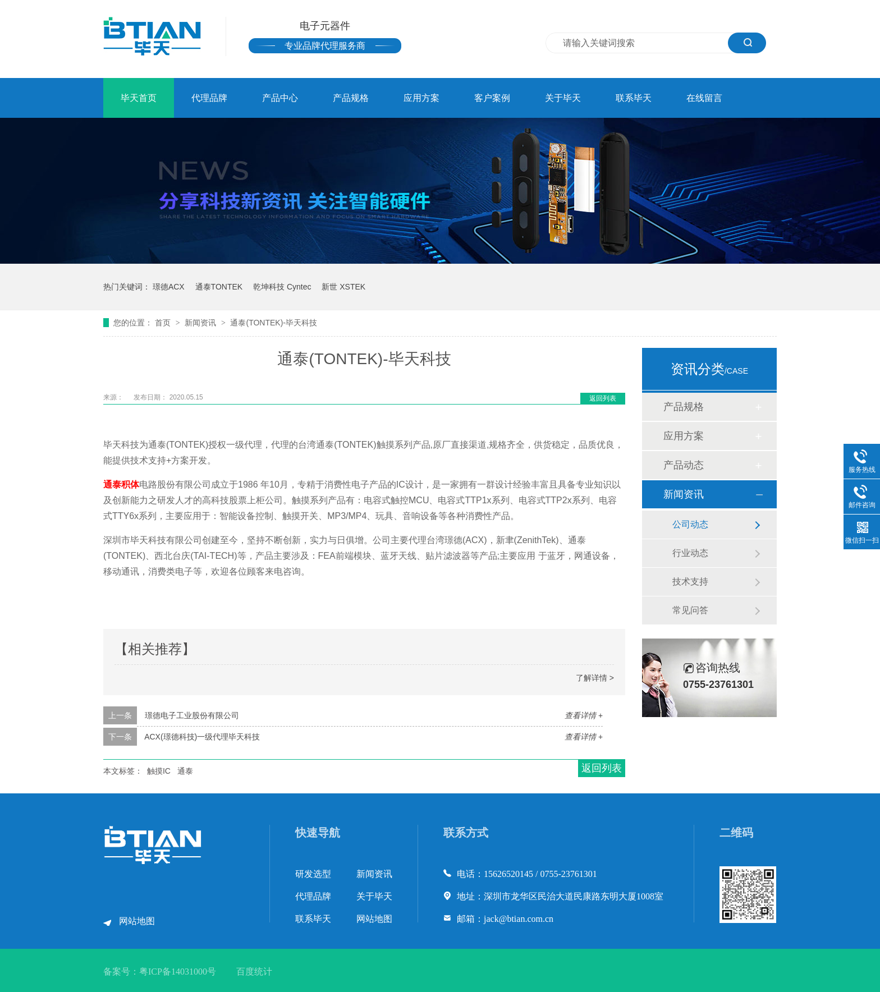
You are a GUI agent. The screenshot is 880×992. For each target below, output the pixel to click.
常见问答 (690, 610)
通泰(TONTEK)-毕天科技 (273, 322)
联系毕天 (634, 98)
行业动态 (690, 553)
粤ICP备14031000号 (177, 971)
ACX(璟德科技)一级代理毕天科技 (202, 736)
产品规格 (351, 98)
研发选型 (313, 874)
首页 (164, 322)
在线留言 (704, 98)
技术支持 (690, 581)
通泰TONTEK (219, 286)
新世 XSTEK (343, 286)
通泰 (185, 770)
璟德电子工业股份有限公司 (192, 715)
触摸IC (159, 770)
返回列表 (602, 398)
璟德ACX (169, 286)
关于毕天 (563, 98)
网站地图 (137, 921)
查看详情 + (584, 715)
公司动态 (690, 524)
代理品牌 (209, 98)
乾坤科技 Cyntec (282, 286)
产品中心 (280, 98)
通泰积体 (121, 484)
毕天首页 (139, 98)
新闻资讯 (201, 322)
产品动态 (683, 465)
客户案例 (492, 98)
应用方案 (421, 98)
